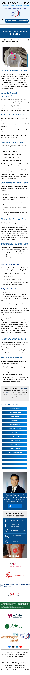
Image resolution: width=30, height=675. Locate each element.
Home (2, 40)
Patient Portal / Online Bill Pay (16, 525)
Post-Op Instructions (18, 531)
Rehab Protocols (16, 541)
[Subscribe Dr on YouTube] (20, 647)
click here (8, 393)
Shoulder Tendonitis (15, 456)
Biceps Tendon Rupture (15, 428)
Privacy (18, 652)
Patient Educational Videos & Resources (15, 514)
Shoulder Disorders (15, 444)
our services (23, 388)
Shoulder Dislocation (15, 440)
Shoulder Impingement (15, 412)
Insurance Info (16, 536)
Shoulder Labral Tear (14, 420)
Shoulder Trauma (14, 460)
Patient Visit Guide (17, 520)
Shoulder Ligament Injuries (15, 452)
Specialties (8, 40)
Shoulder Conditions (23, 40)
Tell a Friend (6, 654)
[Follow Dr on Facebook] (9, 647)
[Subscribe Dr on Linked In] (17, 647)
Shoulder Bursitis (14, 436)
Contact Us (24, 654)
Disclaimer (11, 652)
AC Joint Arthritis (14, 468)
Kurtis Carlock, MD (23, 670)
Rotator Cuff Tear (14, 416)
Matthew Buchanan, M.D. (8, 670)
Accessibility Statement (15, 656)
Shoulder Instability (15, 448)
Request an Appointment (18, 21)
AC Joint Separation (15, 464)
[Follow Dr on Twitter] (13, 647)
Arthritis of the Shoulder (15, 408)
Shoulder (14, 40)
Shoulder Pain (14, 432)
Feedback (15, 654)
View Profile (16, 506)
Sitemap (25, 652)
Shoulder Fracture (15, 424)
